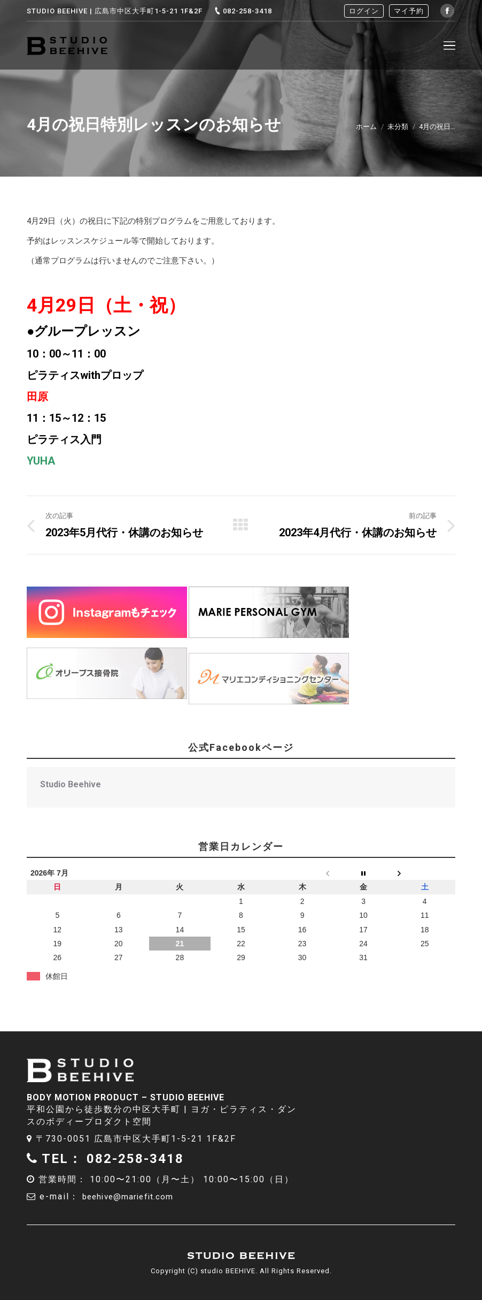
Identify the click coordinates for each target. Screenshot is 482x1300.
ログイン (364, 11)
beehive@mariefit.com (135, 1196)
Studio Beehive (70, 784)
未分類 (397, 127)
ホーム (366, 127)
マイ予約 (409, 11)
